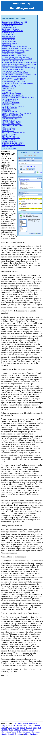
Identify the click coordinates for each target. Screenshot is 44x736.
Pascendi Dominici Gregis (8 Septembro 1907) (18, 97)
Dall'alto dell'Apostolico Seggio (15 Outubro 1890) (19, 64)
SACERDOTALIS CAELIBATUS (13, 96)
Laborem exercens (8, 36)
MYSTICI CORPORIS (9, 134)
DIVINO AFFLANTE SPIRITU (12, 117)
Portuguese (27, 732)
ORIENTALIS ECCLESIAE (11, 138)
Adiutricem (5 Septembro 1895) (12, 60)
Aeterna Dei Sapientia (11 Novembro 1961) (16, 48)
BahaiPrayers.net (22, 8)
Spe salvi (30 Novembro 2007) (12, 24)
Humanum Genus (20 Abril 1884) (13, 69)
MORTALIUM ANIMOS (9, 101)
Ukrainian (33, 734)
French (22, 728)
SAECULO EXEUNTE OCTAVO (13, 143)
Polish (19, 732)
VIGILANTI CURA (8, 104)
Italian (11, 730)
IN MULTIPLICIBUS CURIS (11, 122)
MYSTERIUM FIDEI (9, 92)
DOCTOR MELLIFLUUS (10, 118)
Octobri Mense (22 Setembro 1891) (14, 78)
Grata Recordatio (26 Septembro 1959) (15, 50)
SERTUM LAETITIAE (9, 146)
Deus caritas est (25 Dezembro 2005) (14, 22)
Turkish (25, 734)
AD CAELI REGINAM (9, 108)
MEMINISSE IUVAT (8, 129)
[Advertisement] (22, 698)
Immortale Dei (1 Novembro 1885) (13, 71)
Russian (4, 734)
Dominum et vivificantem (10, 29)
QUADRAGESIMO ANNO (10, 103)
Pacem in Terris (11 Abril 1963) (12, 53)
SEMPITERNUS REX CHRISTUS (13, 145)
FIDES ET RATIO (8, 34)
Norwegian (5, 732)
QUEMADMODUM (8, 139)
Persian (13, 732)
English (16, 728)
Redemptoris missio (8, 41)
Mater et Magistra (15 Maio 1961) (13, 52)
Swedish (18, 734)
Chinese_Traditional (33, 726)
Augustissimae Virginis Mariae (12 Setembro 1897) (19, 62)
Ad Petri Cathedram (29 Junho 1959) (14, 46)
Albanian (18, 723)
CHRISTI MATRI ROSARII (11, 85)
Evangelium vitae (8, 32)
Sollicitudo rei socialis (9, 43)
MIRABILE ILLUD (8, 131)
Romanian (36, 732)
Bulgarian (5, 726)
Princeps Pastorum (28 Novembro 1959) (15, 57)
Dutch (10, 728)
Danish (4, 728)
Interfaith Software (32, 153)
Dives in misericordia (9, 27)
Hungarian (37, 728)
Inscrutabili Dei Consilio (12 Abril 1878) (15, 73)
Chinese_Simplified (17, 726)
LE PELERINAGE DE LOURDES (13, 125)
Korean (25, 730)
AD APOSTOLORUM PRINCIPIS (13, 106)
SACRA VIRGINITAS (9, 141)
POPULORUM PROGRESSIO (12, 94)
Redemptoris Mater (8, 39)
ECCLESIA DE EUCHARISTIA (12, 31)
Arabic (25, 723)
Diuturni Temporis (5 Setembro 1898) (14, 66)
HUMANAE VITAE (8, 89)
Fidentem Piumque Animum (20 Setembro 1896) (18, 68)
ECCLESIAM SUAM (9, 87)
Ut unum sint (6, 45)
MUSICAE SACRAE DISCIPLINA (13, 132)
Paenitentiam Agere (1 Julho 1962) (14, 55)
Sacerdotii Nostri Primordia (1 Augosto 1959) (17, 59)
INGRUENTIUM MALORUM (11, 124)
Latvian (31, 730)
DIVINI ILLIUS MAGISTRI (10, 99)
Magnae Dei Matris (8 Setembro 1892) (15, 76)
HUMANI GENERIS (8, 120)
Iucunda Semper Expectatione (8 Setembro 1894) (19, 75)
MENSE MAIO (7, 90)
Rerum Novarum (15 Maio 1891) (13, 80)
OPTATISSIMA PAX (8, 136)
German (29, 728)
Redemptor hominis (8, 38)
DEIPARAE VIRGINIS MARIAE (12, 115)
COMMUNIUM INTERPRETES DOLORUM (16, 113)
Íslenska (4, 730)
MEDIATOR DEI (7, 127)
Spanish (11, 734)
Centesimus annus (8, 25)
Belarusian (33, 723)
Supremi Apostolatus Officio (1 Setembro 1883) (18, 83)
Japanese (17, 730)
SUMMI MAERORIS (9, 148)
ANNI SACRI (6, 110)
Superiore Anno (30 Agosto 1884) (13, 82)
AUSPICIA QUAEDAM (9, 111)
